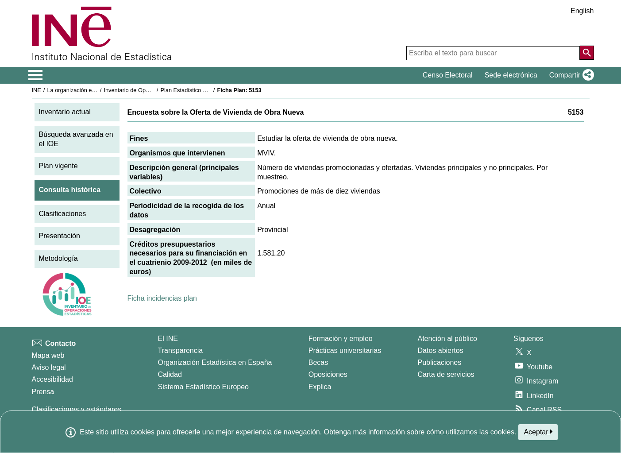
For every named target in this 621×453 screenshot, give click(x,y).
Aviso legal (49, 367)
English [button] (582, 11)
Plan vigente (58, 166)
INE (36, 90)
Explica (320, 387)
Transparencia (180, 350)
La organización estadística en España (95, 90)
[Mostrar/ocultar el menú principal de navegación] (35, 75)
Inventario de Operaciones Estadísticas (153, 90)
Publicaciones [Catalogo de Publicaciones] (440, 362)
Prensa (43, 391)
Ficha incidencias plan (162, 298)
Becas (318, 362)
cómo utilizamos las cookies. (472, 432)
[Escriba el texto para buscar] (493, 53)
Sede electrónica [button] (511, 75)
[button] (570, 75)
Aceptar (538, 432)
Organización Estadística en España (215, 362)
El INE (168, 338)
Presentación (59, 236)
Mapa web (48, 355)
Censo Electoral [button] (448, 75)
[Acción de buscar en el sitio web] (587, 53)
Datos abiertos (440, 350)
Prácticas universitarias (345, 350)
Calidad (170, 374)
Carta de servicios (446, 374)
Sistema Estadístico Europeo (203, 387)
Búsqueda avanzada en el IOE (76, 139)
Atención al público (447, 338)
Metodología (58, 258)
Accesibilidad (52, 379)
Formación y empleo (341, 338)
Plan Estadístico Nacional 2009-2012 (206, 90)
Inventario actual (65, 112)
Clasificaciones (62, 213)
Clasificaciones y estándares (77, 409)
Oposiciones (328, 374)
